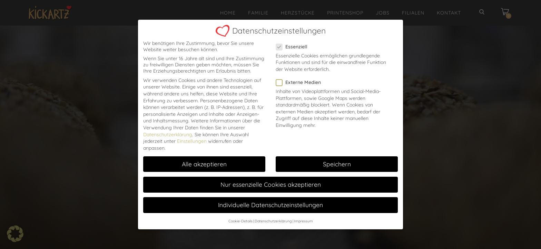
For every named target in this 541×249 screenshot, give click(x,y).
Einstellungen (192, 133)
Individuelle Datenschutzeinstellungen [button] (270, 196)
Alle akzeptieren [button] (204, 155)
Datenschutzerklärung (167, 126)
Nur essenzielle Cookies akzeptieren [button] (270, 176)
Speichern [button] (337, 155)
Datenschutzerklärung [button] (273, 212)
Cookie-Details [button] (240, 212)
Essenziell (294, 38)
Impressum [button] (303, 212)
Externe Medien (300, 74)
